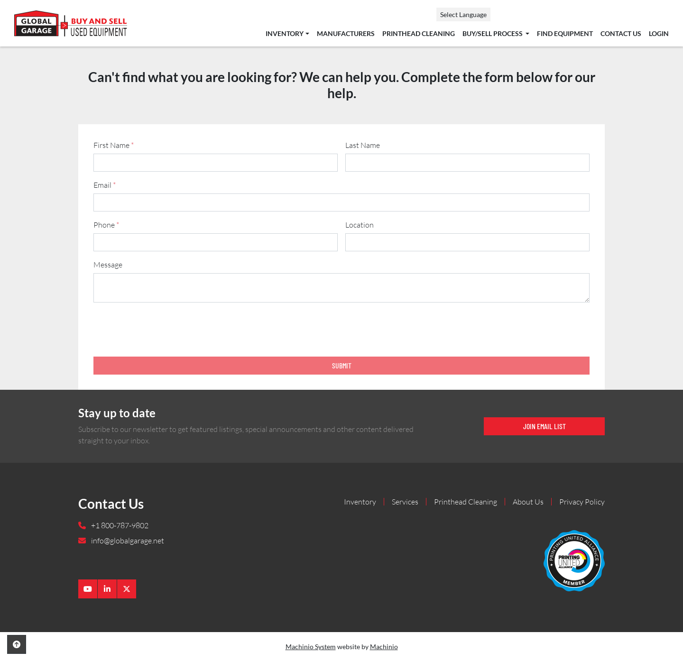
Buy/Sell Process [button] (493, 33)
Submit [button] (341, 365)
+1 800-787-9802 (119, 525)
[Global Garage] (574, 559)
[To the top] (16, 644)
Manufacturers (346, 33)
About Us (528, 501)
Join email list (544, 426)
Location (359, 225)
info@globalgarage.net (127, 540)
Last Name (362, 145)
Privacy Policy (582, 501)
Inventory (285, 33)
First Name (113, 145)
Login (659, 33)
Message (107, 264)
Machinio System (311, 647)
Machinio (384, 647)
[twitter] (126, 588)
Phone (106, 225)
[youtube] (87, 588)
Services (405, 501)
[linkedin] (107, 588)
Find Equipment (565, 33)
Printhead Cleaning (418, 33)
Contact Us (620, 33)
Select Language (463, 14)
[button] (287, 33)
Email (104, 185)
